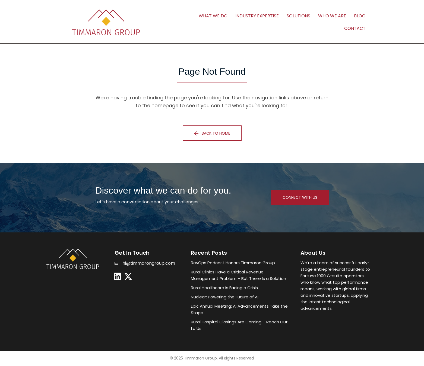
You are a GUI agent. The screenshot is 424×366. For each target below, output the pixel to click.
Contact (355, 28)
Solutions (298, 16)
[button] (212, 133)
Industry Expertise (257, 16)
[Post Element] (240, 263)
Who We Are (332, 16)
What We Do (213, 16)
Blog (360, 16)
